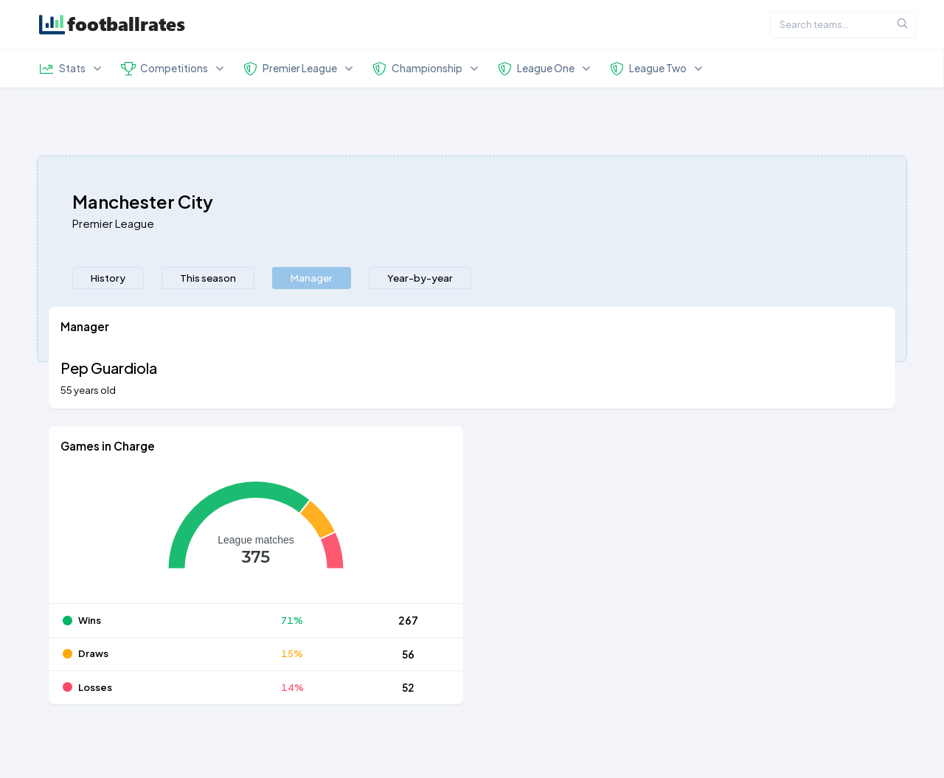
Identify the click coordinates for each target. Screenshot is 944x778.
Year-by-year (420, 277)
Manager (312, 277)
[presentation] (108, 278)
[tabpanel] (472, 514)
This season (208, 277)
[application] (256, 535)
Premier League (113, 223)
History (108, 277)
